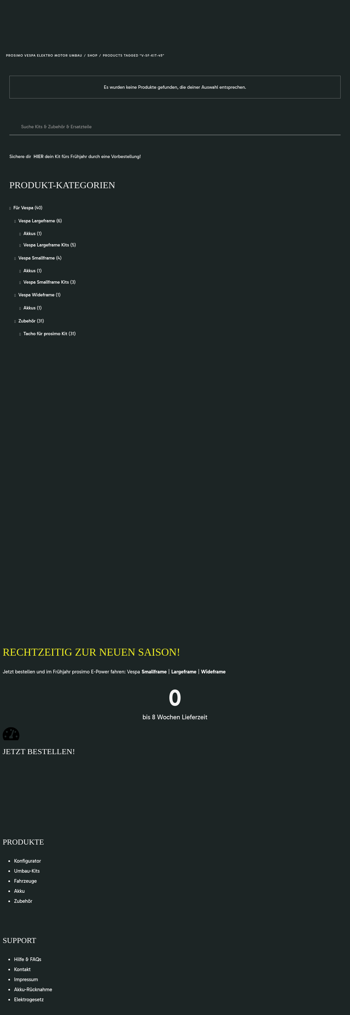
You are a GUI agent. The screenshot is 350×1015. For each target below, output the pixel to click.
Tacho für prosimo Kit (45, 334)
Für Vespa (23, 208)
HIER (38, 156)
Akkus (29, 233)
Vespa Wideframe (36, 295)
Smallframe (154, 672)
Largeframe (183, 672)
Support (20, 940)
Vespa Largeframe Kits (46, 245)
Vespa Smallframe (36, 258)
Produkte (24, 842)
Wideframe (213, 672)
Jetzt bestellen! (39, 751)
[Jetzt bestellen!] (11, 733)
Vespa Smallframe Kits (46, 282)
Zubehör (26, 321)
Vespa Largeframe (36, 221)
